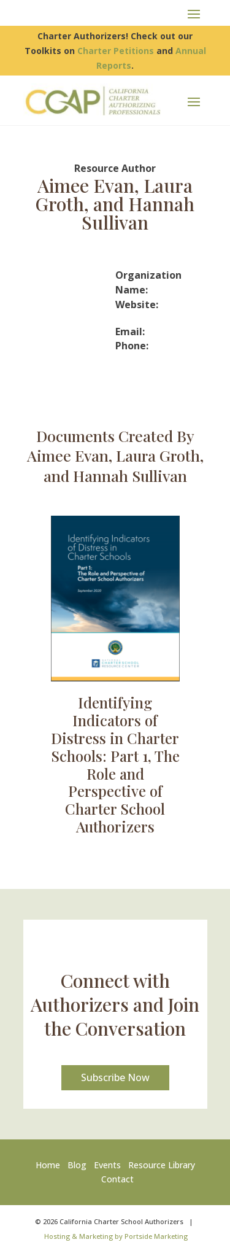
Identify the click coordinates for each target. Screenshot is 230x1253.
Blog (76, 1165)
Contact (117, 1179)
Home (50, 1165)
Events (107, 1165)
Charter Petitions (115, 50)
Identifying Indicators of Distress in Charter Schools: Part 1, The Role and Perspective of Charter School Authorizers (115, 764)
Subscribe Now (115, 1077)
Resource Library (161, 1165)
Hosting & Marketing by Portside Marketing (116, 1236)
